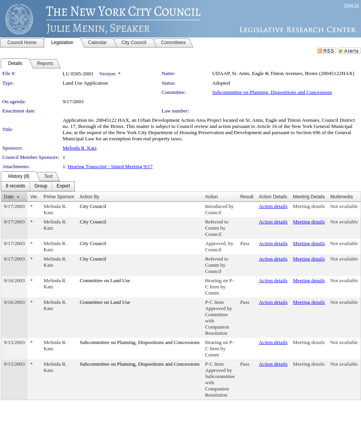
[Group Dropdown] (41, 186)
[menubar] (38, 186)
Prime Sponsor (59, 196)
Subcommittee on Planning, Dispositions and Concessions (272, 92)
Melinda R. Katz (80, 148)
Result (246, 196)
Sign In (351, 5)
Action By (89, 196)
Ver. (34, 196)
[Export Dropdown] (63, 186)
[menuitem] (15, 186)
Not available (344, 206)
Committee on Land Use (105, 280)
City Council (93, 206)
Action (211, 196)
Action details (273, 206)
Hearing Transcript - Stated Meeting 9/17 (110, 166)
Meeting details (309, 206)
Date (9, 196)
